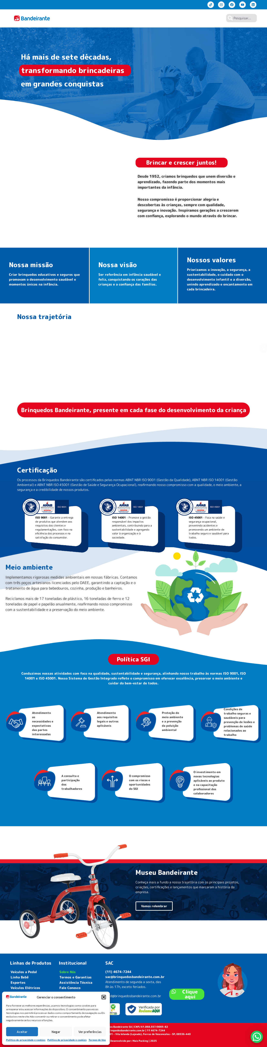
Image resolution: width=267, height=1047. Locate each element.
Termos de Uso (97, 1040)
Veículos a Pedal (24, 972)
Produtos (157, 18)
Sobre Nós (177, 18)
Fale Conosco (69, 988)
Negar (56, 1032)
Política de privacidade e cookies (25, 1040)
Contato (214, 18)
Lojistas (196, 18)
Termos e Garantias (75, 977)
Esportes (18, 982)
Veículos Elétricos (25, 988)
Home (141, 18)
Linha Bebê (20, 977)
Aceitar (22, 1032)
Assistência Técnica (75, 982)
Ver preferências (89, 1032)
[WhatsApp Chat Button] (257, 1037)
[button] (104, 997)
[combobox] (241, 18)
